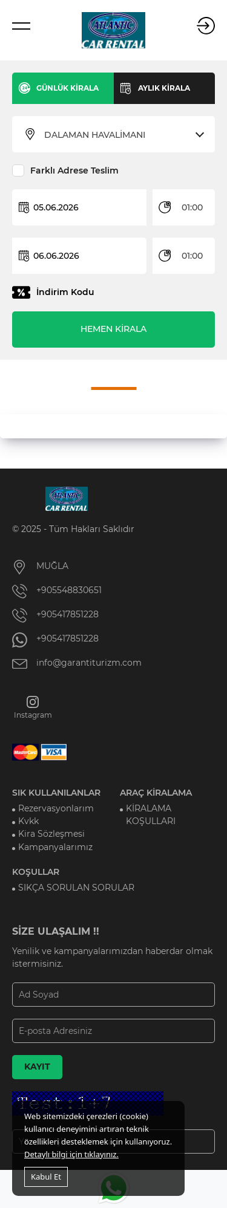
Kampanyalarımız (55, 847)
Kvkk (28, 821)
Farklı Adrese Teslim (74, 170)
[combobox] (121, 135)
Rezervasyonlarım (56, 808)
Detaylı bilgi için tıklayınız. (71, 1154)
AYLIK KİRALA (164, 88)
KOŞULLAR (35, 872)
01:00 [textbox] (192, 207)
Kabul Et (46, 1176)
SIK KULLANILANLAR (56, 792)
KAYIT (37, 1066)
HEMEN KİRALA (113, 329)
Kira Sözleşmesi (51, 834)
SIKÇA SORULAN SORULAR (76, 887)
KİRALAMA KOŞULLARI (151, 815)
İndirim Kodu (65, 292)
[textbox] (121, 135)
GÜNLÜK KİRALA (67, 88)
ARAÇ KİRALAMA (156, 792)
